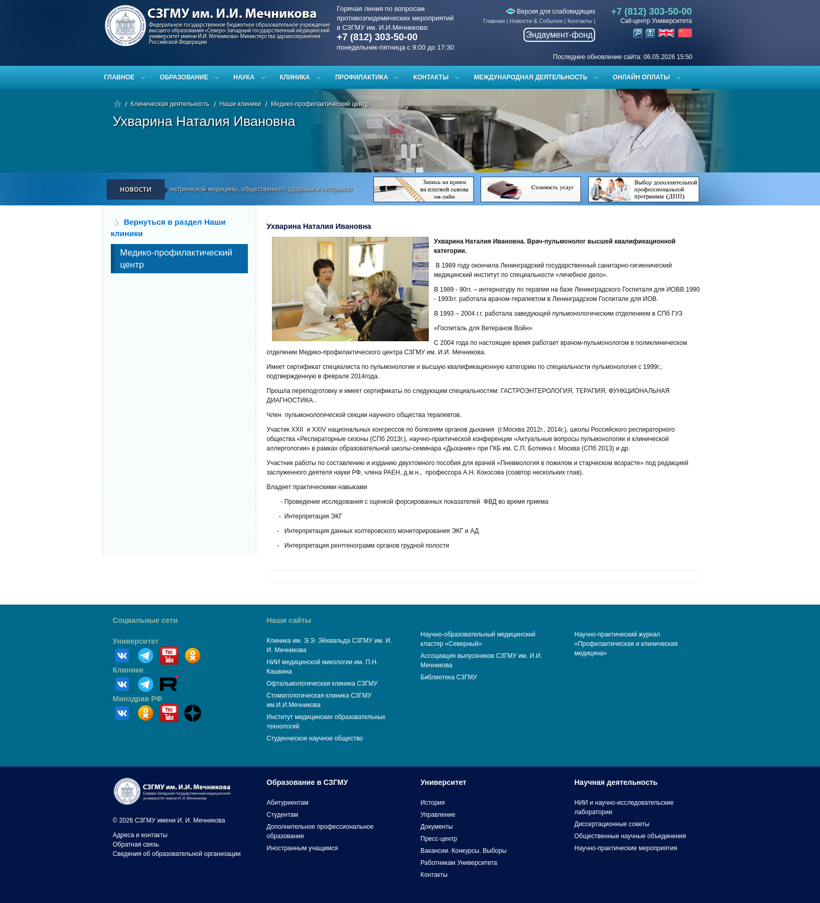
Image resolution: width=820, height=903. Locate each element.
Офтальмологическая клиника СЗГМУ (322, 683)
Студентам (283, 814)
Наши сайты (289, 620)
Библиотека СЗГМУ (448, 677)
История (432, 802)
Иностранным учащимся (302, 848)
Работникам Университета (458, 862)
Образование (184, 77)
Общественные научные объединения (630, 836)
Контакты (580, 21)
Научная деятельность (615, 782)
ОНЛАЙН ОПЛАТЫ (641, 77)
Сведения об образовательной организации (177, 854)
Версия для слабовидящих (550, 11)
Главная (494, 21)
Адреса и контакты (140, 835)
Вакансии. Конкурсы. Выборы (463, 850)
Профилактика (361, 77)
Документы (436, 826)
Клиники (128, 670)
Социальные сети (145, 620)
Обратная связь (136, 844)
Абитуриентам (288, 802)
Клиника (295, 77)
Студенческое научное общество (315, 738)
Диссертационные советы (612, 824)
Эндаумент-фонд (559, 34)
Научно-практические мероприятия (625, 848)
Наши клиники (240, 104)
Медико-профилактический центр (320, 104)
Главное (119, 77)
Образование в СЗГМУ (307, 782)
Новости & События (536, 21)
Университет (136, 641)
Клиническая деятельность (170, 104)
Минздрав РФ (138, 698)
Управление (437, 814)
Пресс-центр (438, 838)
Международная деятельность (530, 77)
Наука (243, 77)
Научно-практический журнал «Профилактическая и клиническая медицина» (626, 644)
